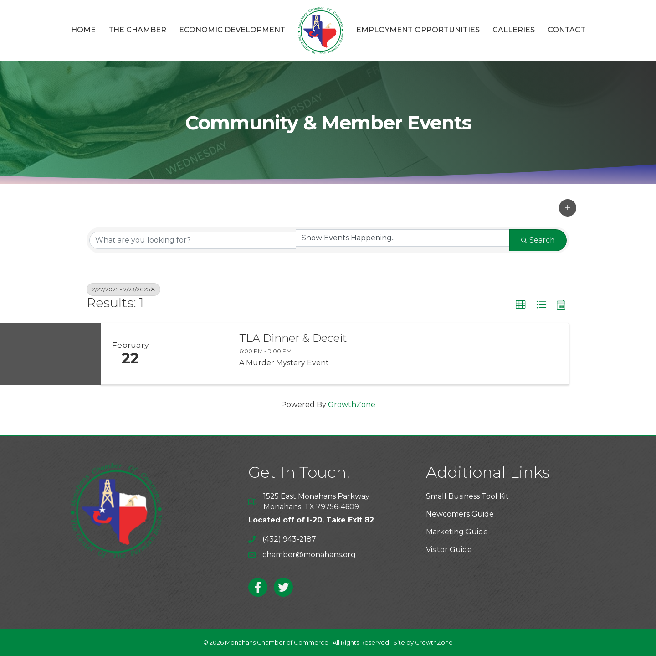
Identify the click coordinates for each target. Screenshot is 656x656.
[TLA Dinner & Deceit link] (195, 354)
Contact (566, 30)
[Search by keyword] (192, 240)
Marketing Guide (457, 531)
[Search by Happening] (403, 238)
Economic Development (232, 30)
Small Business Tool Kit (467, 496)
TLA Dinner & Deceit (293, 338)
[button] (567, 208)
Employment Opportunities (418, 30)
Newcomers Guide (460, 514)
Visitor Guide (449, 549)
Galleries (513, 30)
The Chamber (137, 30)
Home (83, 30)
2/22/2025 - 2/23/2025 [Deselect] (123, 289)
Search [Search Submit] (538, 240)
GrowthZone (351, 404)
